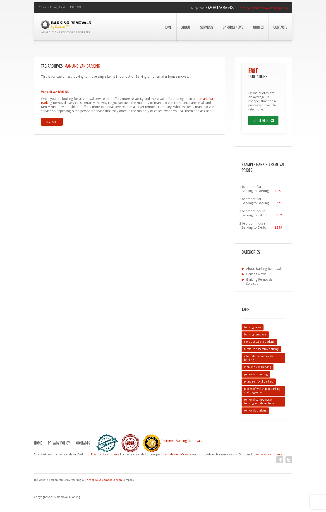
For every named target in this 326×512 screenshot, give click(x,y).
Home (168, 27)
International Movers (176, 454)
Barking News (233, 27)
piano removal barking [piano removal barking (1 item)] (258, 381)
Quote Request (263, 120)
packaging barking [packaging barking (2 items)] (256, 374)
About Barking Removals (264, 268)
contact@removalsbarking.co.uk (267, 8)
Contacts (280, 27)
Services (206, 27)
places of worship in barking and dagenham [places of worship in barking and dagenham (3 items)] (262, 390)
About (185, 27)
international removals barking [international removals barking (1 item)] (258, 358)
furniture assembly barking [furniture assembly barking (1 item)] (261, 349)
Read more (52, 122)
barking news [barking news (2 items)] (252, 327)
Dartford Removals (105, 454)
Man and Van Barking (55, 92)
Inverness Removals (267, 454)
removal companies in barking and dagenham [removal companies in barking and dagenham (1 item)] (259, 401)
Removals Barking (68, 497)
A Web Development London (104, 479)
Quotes (258, 27)
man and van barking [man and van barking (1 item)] (257, 367)
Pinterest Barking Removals (182, 440)
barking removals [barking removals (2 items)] (255, 334)
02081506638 (220, 7)
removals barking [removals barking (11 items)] (255, 410)
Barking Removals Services (259, 281)
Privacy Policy (59, 443)
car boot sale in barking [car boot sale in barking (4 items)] (259, 342)
